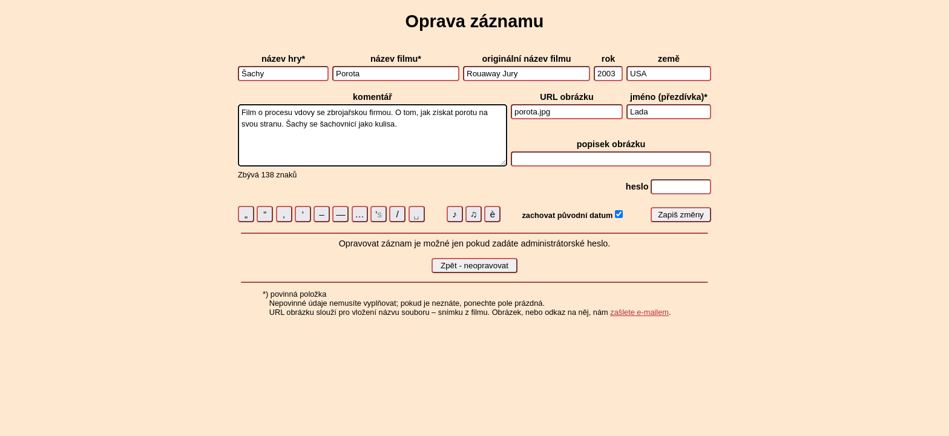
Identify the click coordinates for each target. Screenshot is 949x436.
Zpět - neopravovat (474, 265)
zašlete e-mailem (639, 312)
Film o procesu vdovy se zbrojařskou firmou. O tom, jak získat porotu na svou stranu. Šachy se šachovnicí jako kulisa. (372, 135)
